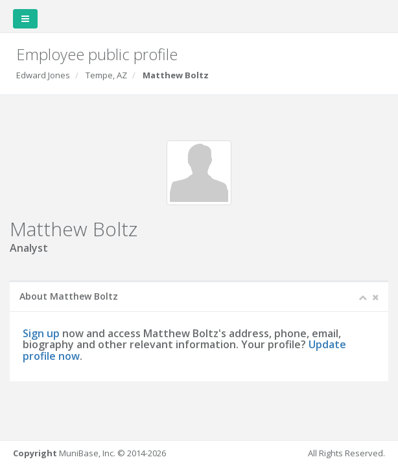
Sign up (41, 333)
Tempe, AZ (106, 75)
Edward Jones (43, 75)
